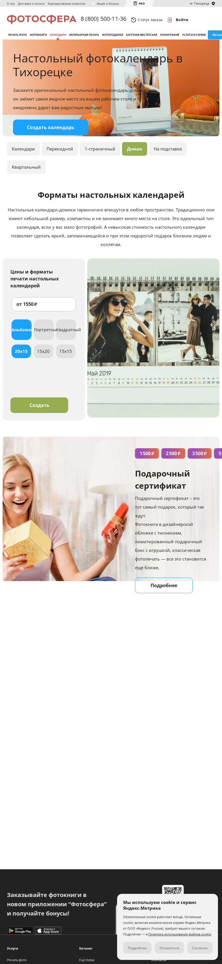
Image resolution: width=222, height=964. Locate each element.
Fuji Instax (87, 960)
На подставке (168, 152)
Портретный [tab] (44, 333)
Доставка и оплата (31, 3)
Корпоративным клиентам (66, 3)
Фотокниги (38, 37)
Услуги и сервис (194, 37)
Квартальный (26, 171)
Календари (58, 37)
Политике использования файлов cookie (179, 934)
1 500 (147, 457)
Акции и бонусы (108, 3)
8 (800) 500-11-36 (103, 19)
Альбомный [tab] (22, 333)
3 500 (199, 457)
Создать (39, 409)
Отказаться (169, 948)
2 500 (173, 457)
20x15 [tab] (21, 355)
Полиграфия (169, 37)
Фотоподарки (112, 37)
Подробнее (164, 589)
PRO (142, 3)
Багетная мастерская (141, 37)
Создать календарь (50, 131)
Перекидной (60, 152)
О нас (11, 3)
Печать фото (17, 37)
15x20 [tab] (43, 355)
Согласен (200, 948)
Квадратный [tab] (66, 333)
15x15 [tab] (65, 355)
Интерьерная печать (84, 37)
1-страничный (100, 152)
